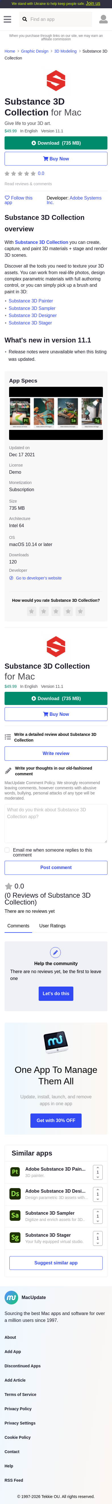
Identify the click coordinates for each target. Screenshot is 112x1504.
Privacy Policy (18, 1408)
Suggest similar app (56, 1263)
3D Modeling (65, 51)
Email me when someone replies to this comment (52, 852)
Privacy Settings (20, 1423)
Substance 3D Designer (33, 315)
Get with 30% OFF (56, 1120)
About (10, 1337)
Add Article (15, 1380)
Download (56, 143)
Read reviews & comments (28, 184)
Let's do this (56, 994)
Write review (56, 753)
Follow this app (18, 200)
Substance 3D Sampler (32, 308)
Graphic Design (35, 51)
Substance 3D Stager (30, 323)
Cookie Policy (18, 1437)
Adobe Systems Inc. (74, 200)
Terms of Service (20, 1394)
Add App (13, 1351)
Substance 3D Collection (41, 242)
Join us (93, 3)
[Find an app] (24, 19)
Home (10, 51)
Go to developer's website (35, 578)
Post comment (56, 867)
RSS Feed (14, 1480)
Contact (12, 1451)
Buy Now (56, 159)
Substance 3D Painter (31, 301)
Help (9, 1466)
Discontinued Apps (23, 1365)
